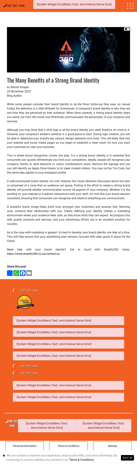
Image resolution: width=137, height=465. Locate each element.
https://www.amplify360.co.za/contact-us (33, 253)
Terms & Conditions (68, 446)
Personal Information (24, 446)
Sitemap (112, 446)
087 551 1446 (16, 5)
